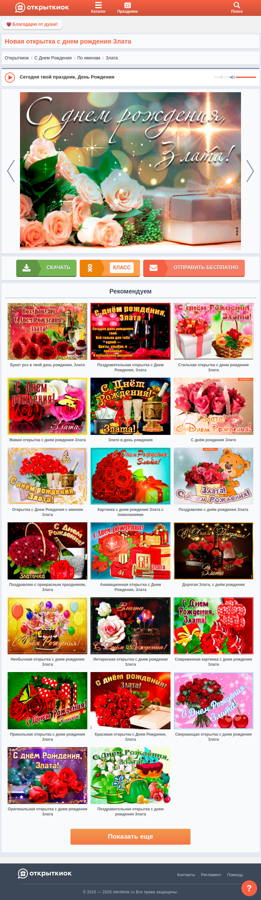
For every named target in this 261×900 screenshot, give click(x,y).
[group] (130, 77)
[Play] (10, 77)
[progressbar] (246, 77)
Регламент (211, 874)
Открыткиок (17, 57)
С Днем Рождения (52, 57)
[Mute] (232, 77)
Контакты (186, 874)
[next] (250, 171)
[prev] (10, 171)
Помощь (235, 874)
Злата (112, 57)
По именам (88, 57)
